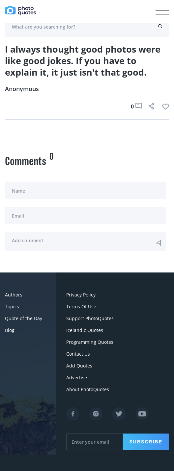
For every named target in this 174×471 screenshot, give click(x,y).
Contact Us (78, 354)
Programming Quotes (89, 342)
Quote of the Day (23, 318)
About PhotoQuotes (87, 389)
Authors (13, 295)
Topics (12, 306)
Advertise (76, 377)
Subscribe (146, 441)
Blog (9, 330)
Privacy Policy (81, 295)
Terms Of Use (81, 306)
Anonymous (22, 89)
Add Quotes (79, 366)
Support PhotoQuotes (90, 318)
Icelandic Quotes (84, 330)
